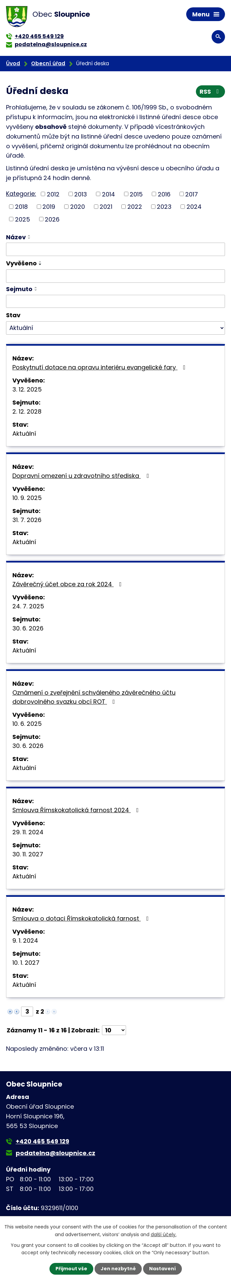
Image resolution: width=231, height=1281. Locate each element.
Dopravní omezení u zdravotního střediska (81, 476)
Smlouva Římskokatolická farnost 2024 (76, 810)
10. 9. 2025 (27, 498)
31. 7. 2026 (26, 520)
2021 (106, 206)
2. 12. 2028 (26, 411)
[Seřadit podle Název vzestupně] (29, 235)
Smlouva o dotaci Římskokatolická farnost (81, 918)
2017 (191, 194)
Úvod (13, 63)
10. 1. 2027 (25, 962)
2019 (48, 206)
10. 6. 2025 (27, 723)
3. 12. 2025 (27, 389)
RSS (211, 91)
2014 (108, 194)
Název (16, 237)
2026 (52, 219)
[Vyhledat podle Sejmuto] (115, 301)
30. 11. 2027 (27, 854)
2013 (80, 194)
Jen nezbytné (118, 1268)
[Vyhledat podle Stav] (115, 328)
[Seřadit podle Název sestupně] (29, 238)
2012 (53, 194)
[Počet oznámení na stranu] (114, 1030)
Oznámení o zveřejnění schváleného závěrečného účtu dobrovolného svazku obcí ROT (94, 697)
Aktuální (24, 433)
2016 (164, 194)
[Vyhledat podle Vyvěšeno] (115, 276)
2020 (77, 206)
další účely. (164, 1234)
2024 (194, 206)
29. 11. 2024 (27, 832)
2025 (22, 219)
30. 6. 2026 (27, 628)
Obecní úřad (48, 63)
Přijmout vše (71, 1268)
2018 (21, 206)
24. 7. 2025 (28, 606)
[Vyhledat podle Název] (115, 249)
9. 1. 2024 (25, 940)
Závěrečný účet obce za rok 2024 (68, 584)
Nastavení (162, 1268)
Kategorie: (21, 193)
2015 (136, 194)
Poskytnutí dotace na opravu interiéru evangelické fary (100, 367)
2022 (134, 206)
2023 (164, 206)
